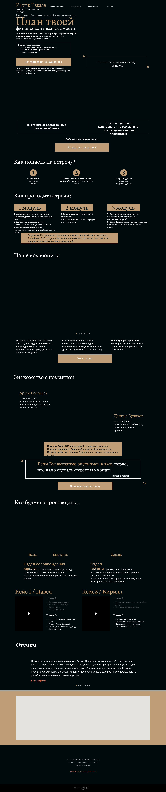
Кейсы (110, 7)
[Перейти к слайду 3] (80, 685)
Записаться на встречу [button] (81, 147)
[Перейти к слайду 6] (85, 685)
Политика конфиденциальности (83, 771)
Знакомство (93, 7)
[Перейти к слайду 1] (76, 685)
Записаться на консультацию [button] (43, 61)
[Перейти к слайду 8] (89, 685)
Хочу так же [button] (84, 358)
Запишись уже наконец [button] (85, 486)
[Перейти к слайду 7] (87, 685)
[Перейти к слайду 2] (78, 685)
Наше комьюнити (57, 7)
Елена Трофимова (38, 681)
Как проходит (75, 7)
